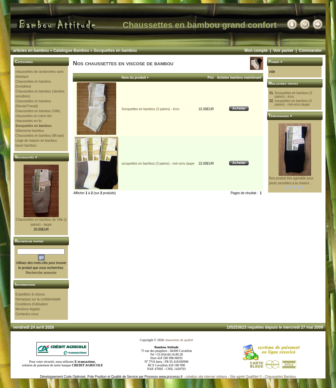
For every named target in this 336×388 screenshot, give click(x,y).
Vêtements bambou (29, 131)
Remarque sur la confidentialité (38, 299)
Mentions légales (27, 309)
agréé (240, 376)
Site (232, 376)
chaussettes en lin (28, 121)
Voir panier (283, 50)
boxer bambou (25, 145)
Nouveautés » (26, 157)
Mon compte (256, 50)
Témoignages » (280, 115)
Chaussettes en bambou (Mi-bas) (39, 135)
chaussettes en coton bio (33, 116)
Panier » (275, 61)
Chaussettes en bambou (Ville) (37, 111)
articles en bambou (31, 50)
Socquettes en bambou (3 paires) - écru (150, 109)
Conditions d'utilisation (31, 304)
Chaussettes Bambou (280, 376)
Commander (310, 50)
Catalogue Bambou (71, 50)
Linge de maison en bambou (36, 140)
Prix (211, 77)
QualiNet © (254, 376)
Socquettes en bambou (115, 50)
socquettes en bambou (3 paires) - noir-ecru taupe (157, 163)
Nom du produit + (135, 77)
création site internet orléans (206, 376)
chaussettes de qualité (179, 340)
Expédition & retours (30, 294)
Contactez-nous (26, 314)
